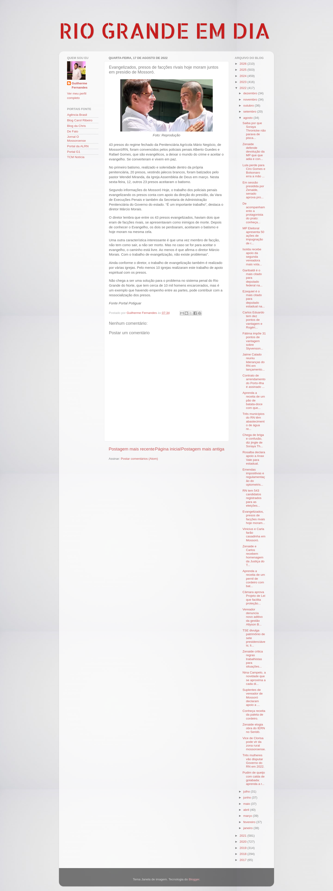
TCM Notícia (75, 157)
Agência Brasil (77, 114)
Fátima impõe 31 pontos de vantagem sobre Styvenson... (254, 341)
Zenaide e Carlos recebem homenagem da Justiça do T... (254, 556)
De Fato (72, 131)
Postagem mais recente (131, 449)
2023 (243, 82)
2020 (243, 841)
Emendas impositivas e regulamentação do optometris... (254, 477)
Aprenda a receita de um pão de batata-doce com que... (254, 400)
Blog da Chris (76, 126)
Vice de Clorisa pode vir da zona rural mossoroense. (254, 743)
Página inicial (168, 449)
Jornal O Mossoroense (76, 138)
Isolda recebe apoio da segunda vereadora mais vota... (252, 257)
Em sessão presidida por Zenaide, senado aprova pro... (253, 190)
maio (247, 803)
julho (247, 791)
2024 (243, 76)
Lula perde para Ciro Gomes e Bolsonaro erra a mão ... (254, 170)
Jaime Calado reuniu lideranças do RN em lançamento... (254, 362)
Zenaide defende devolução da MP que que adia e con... (254, 151)
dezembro (250, 93)
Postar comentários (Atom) (139, 458)
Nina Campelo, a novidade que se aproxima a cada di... (254, 678)
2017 (243, 860)
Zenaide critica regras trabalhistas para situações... (253, 659)
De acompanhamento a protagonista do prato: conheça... (254, 213)
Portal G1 (73, 151)
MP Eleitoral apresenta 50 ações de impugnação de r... (253, 236)
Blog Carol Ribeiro (79, 120)
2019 (243, 848)
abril (246, 809)
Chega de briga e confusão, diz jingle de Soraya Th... (253, 440)
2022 (243, 88)
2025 (243, 69)
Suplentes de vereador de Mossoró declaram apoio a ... (253, 697)
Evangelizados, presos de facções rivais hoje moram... (254, 517)
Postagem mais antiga (202, 449)
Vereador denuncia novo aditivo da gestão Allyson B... (253, 617)
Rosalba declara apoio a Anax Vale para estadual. (254, 457)
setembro (250, 111)
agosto (248, 117)
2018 (243, 854)
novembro (250, 99)
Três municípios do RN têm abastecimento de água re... (254, 421)
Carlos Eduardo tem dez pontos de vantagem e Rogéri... (253, 320)
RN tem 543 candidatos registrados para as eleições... (252, 498)
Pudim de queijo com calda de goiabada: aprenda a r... (254, 778)
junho (247, 797)
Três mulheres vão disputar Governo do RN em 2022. (254, 760)
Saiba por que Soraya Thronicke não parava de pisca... (254, 130)
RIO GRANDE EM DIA (164, 30)
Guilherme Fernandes (79, 85)
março (248, 816)
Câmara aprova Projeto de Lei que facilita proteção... (254, 597)
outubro (249, 105)
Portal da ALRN (78, 146)
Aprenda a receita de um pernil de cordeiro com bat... (254, 578)
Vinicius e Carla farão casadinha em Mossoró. (254, 534)
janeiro (248, 828)
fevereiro (249, 822)
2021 (243, 835)
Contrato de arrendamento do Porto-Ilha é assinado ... (254, 381)
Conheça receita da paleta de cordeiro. (254, 714)
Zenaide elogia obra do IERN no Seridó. (254, 728)
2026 (243, 63)
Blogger (194, 879)
